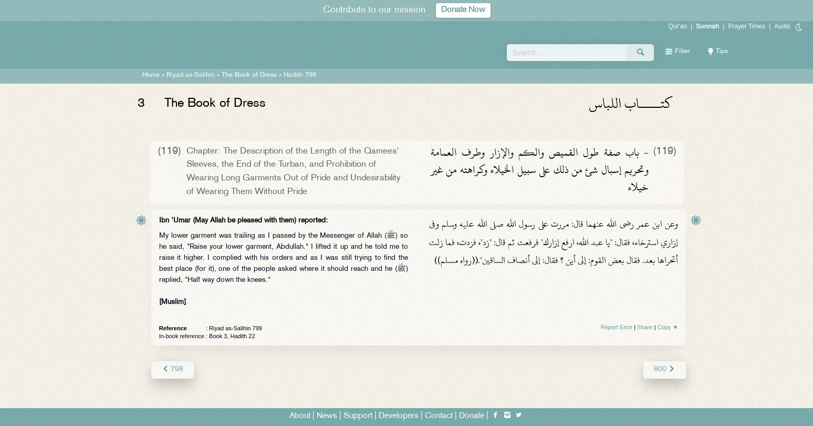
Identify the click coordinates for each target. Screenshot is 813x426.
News (327, 416)
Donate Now (463, 10)
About (299, 416)
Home (151, 75)
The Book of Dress (249, 75)
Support (357, 416)
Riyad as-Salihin (190, 75)
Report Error (617, 327)
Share (644, 327)
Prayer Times (746, 26)
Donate (471, 416)
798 (172, 369)
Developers (399, 416)
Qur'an (678, 26)
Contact (439, 416)
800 (664, 369)
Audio (782, 26)
